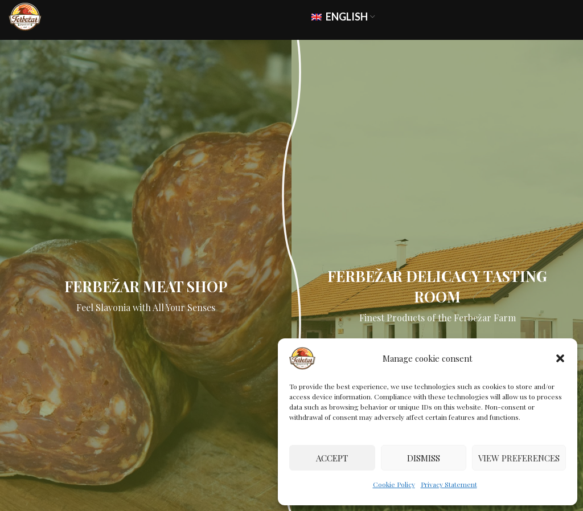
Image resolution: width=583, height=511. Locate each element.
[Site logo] (25, 16)
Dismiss (423, 458)
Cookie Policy (394, 484)
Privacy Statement (449, 484)
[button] (560, 358)
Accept (332, 458)
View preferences (519, 458)
